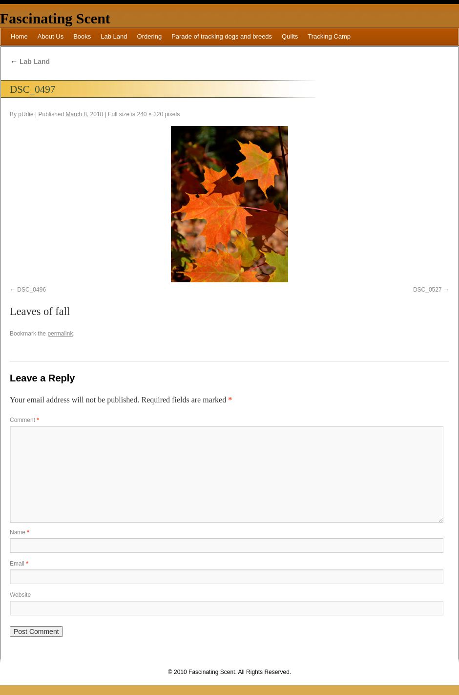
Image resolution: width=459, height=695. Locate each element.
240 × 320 (150, 114)
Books (82, 36)
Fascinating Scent (55, 18)
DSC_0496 (31, 289)
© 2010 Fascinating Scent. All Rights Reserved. (229, 672)
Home (19, 36)
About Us (50, 36)
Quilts (290, 36)
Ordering (149, 36)
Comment (24, 420)
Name (19, 532)
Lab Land (114, 36)
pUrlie (25, 114)
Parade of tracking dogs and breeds (221, 36)
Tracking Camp (329, 36)
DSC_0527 (427, 289)
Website (20, 594)
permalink (60, 333)
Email (19, 563)
